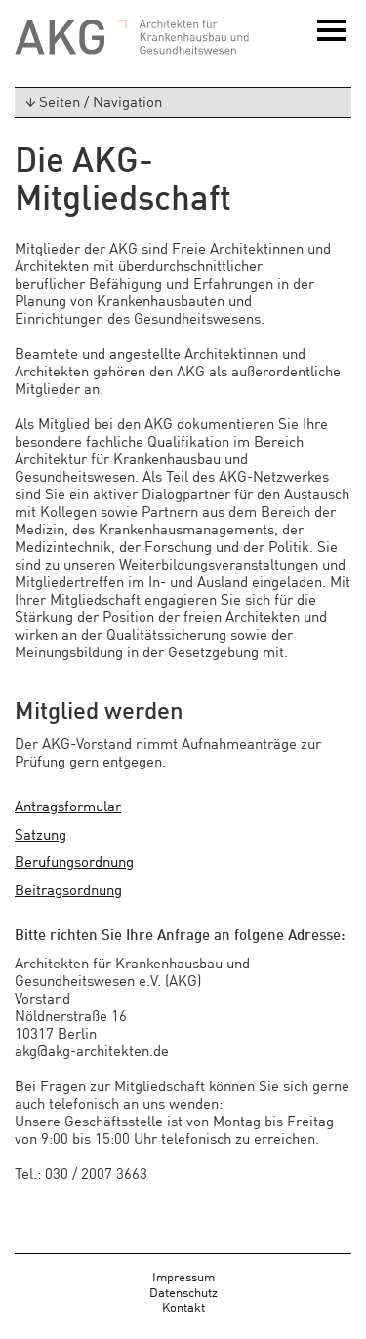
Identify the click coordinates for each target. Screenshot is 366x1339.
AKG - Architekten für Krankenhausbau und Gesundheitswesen (132, 38)
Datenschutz (183, 1291)
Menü (331, 36)
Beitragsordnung (68, 889)
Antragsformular (68, 805)
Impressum (183, 1276)
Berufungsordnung (74, 860)
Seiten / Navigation (89, 101)
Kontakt (183, 1306)
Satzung (40, 833)
